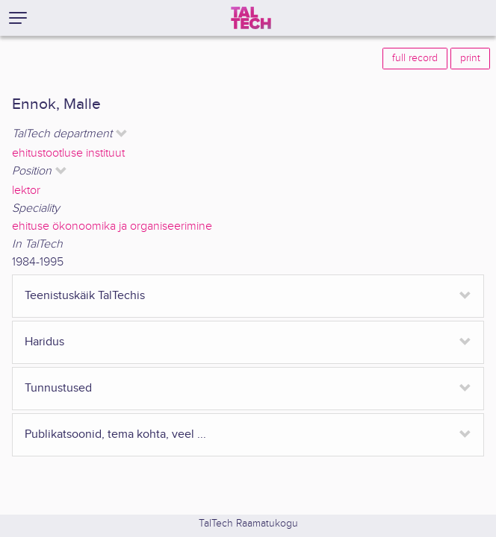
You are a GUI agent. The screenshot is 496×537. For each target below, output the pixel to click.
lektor (26, 190)
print (470, 58)
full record (415, 58)
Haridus (44, 342)
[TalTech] (251, 18)
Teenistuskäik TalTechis (85, 296)
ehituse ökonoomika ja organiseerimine (112, 226)
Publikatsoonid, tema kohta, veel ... (115, 434)
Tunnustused (58, 388)
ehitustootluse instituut (68, 153)
